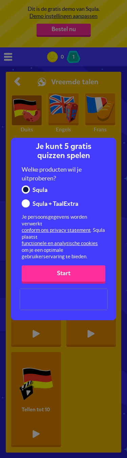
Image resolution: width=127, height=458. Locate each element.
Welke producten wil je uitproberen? (52, 174)
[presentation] (63, 299)
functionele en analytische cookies (60, 243)
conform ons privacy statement (56, 230)
